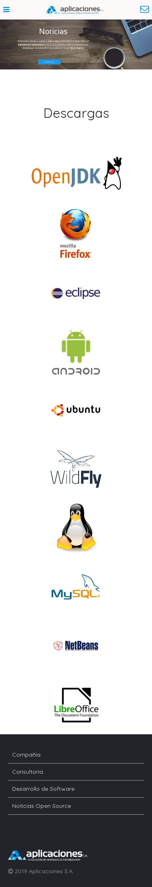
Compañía (26, 754)
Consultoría (27, 771)
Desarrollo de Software (43, 788)
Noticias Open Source (41, 805)
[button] (49, 62)
